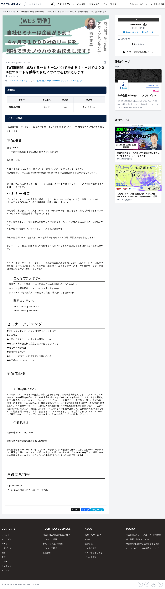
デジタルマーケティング (71, 81)
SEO (10, 81)
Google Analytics (52, 81)
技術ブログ (6, 548)
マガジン (5, 544)
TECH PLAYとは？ (93, 535)
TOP (4, 12)
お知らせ (89, 539)
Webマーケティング (22, 81)
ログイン (149, 4)
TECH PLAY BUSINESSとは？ (56, 535)
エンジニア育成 (50, 548)
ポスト (75, 510)
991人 (156, 90)
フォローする (152, 86)
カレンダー (6, 539)
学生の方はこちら (136, 4)
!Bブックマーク (97, 510)
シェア (85, 510)
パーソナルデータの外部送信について (142, 548)
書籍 (4, 557)
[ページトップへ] (11, 4)
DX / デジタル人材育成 (53, 544)
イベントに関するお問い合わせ (138, 52)
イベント (12, 12)
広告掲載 (47, 553)
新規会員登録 (159, 4)
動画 (4, 553)
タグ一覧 (5, 570)
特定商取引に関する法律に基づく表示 (142, 544)
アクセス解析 (38, 81)
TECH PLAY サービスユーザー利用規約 (143, 535)
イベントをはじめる (93, 553)
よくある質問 (90, 548)
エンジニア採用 (50, 539)
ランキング (6, 566)
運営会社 (89, 544)
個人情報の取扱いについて (138, 539)
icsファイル (147, 32)
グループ (5, 561)
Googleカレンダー (131, 32)
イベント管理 (90, 557)
